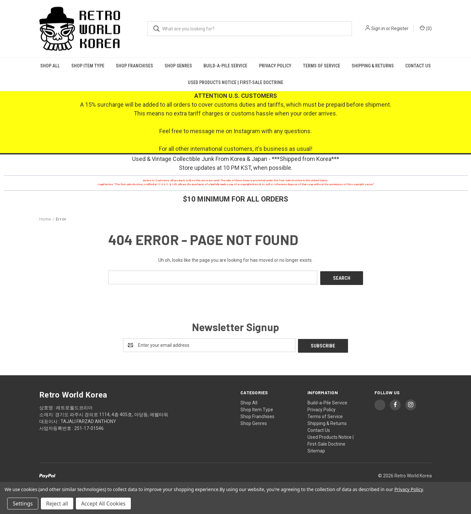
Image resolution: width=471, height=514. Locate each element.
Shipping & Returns (373, 65)
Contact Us (418, 65)
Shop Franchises (134, 65)
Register (400, 28)
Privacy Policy (275, 65)
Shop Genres (178, 65)
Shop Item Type (87, 65)
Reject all (57, 503)
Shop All (50, 65)
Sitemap (316, 449)
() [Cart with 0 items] (426, 28)
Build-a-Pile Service (225, 65)
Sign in (378, 28)
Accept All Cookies (103, 503)
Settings (23, 503)
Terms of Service (321, 65)
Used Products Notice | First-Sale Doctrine (235, 82)
